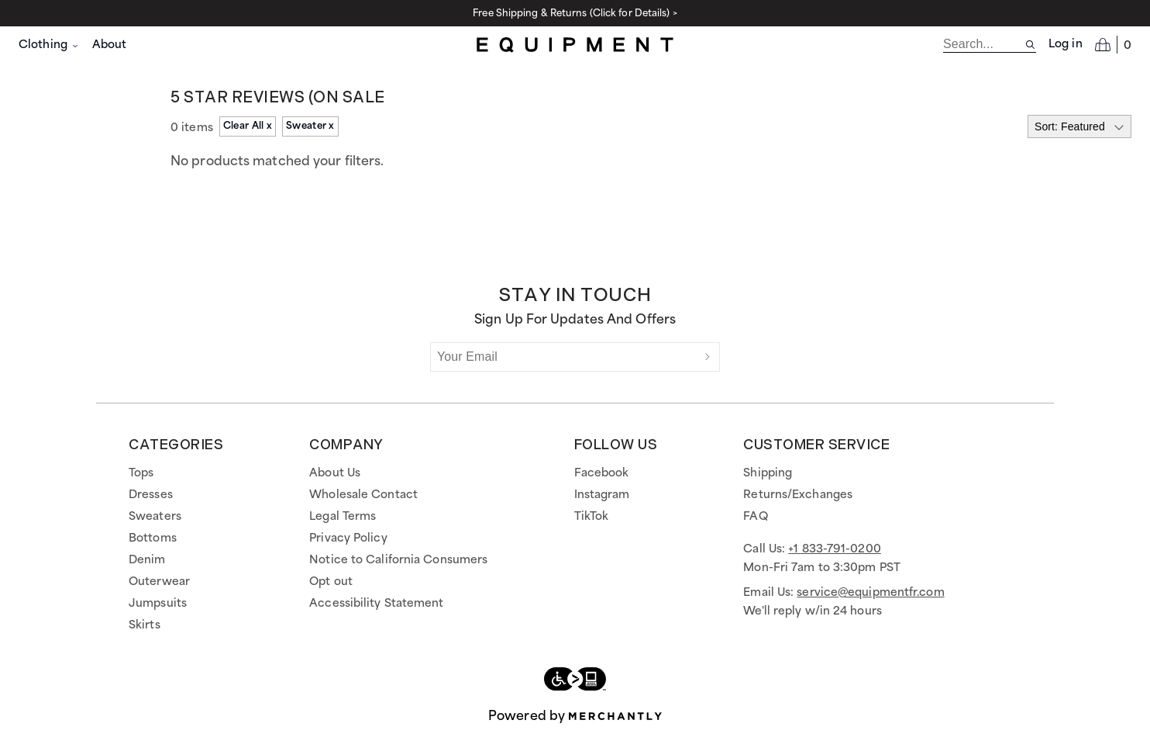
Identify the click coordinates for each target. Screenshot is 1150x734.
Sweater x (310, 126)
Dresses (151, 495)
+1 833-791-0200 (834, 549)
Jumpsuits (158, 603)
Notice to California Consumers (398, 560)
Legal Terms (342, 516)
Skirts (144, 625)
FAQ (755, 516)
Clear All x (247, 126)
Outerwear (159, 581)
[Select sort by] (1079, 126)
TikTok (591, 516)
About (109, 45)
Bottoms (153, 538)
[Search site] (1030, 44)
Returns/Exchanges (797, 495)
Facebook (601, 473)
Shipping (767, 473)
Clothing (49, 45)
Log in (1065, 44)
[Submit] (707, 357)
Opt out (331, 581)
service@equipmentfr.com (870, 592)
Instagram (602, 495)
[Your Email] (563, 357)
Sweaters (155, 516)
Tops (141, 473)
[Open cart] (1113, 44)
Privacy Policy (348, 538)
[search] (983, 44)
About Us (334, 473)
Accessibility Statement (376, 603)
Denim (147, 560)
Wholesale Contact (363, 495)
